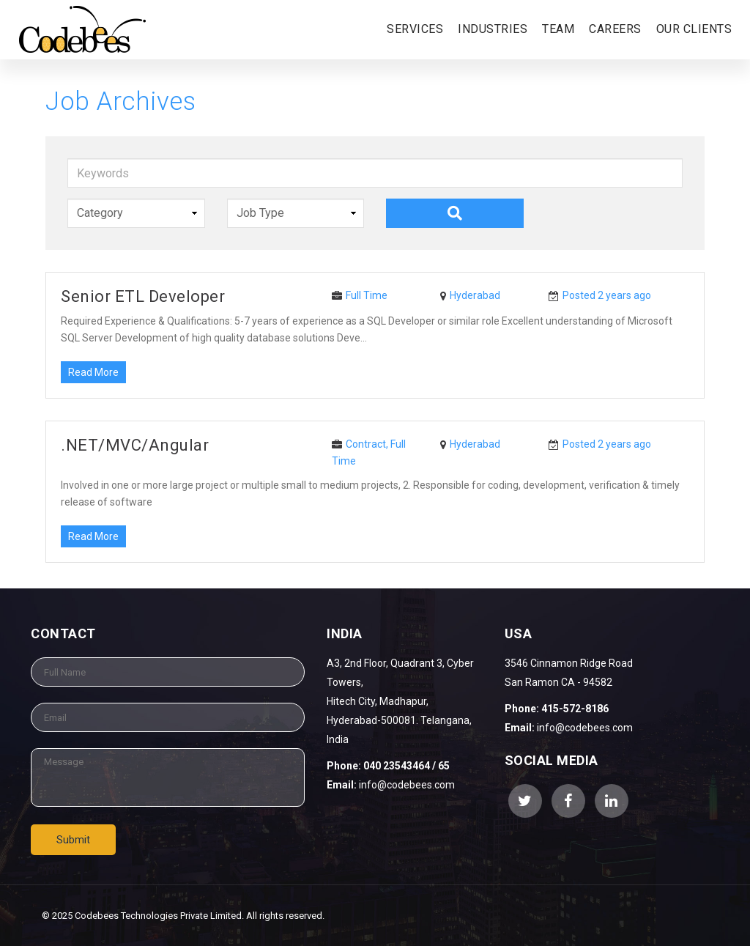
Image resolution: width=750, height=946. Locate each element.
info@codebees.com (407, 785)
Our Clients (694, 29)
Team (558, 29)
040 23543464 (395, 766)
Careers (615, 29)
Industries (492, 29)
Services (415, 29)
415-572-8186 (575, 708)
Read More (93, 372)
